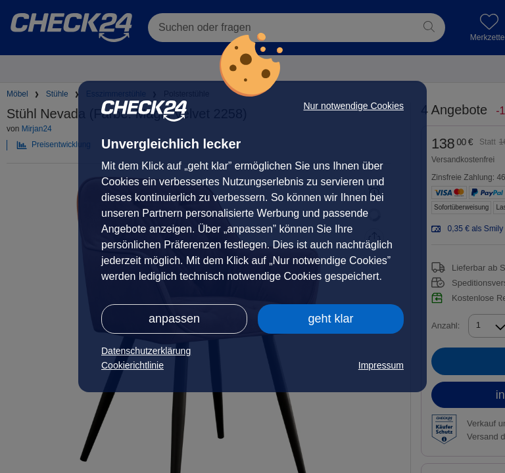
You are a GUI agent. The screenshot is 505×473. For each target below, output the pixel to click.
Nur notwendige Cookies (353, 106)
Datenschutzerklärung (146, 351)
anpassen (174, 318)
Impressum (381, 365)
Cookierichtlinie (132, 365)
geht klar (330, 318)
